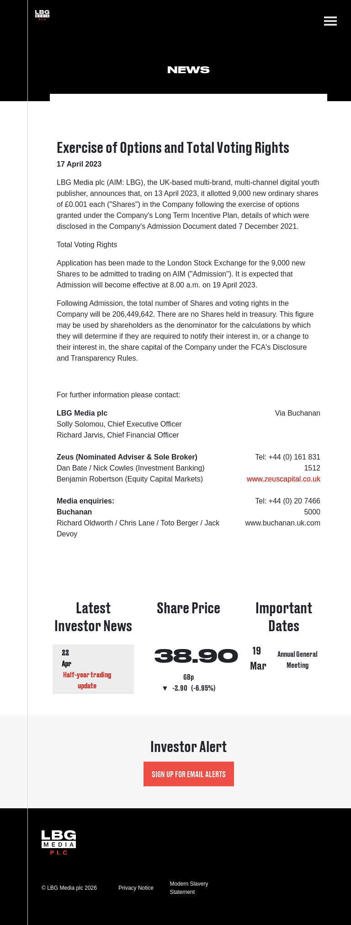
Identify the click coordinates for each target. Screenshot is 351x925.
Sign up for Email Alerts (189, 773)
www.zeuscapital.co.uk (283, 479)
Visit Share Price (188, 647)
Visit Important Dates (283, 647)
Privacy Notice (136, 888)
